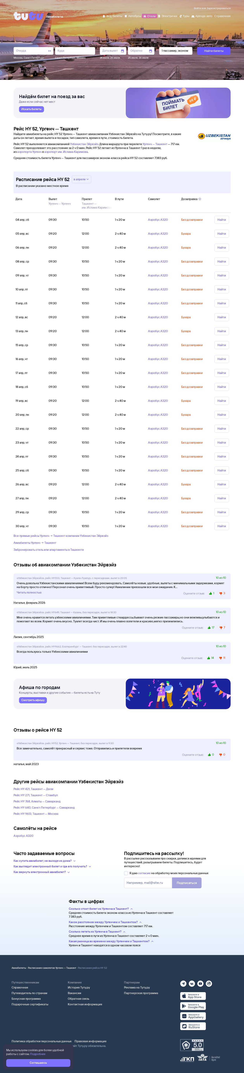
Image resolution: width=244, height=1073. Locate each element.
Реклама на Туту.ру (137, 987)
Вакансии (74, 993)
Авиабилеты (19, 967)
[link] (31, 109)
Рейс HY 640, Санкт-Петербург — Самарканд (44, 807)
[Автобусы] (132, 15)
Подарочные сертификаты (30, 1004)
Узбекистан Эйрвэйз (84, 144)
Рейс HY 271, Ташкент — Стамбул (36, 795)
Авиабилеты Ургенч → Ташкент (35, 543)
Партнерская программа (141, 993)
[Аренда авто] (201, 15)
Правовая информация (90, 1041)
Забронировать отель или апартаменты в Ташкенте (49, 549)
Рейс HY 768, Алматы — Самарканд (37, 801)
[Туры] (184, 15)
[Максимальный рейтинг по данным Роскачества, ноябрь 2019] (191, 1045)
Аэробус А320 (23, 836)
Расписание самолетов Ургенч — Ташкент (52, 967)
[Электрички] (167, 15)
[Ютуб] (200, 982)
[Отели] (149, 15)
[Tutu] (29, 16)
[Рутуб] (209, 982)
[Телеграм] (183, 982)
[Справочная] (222, 15)
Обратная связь (78, 998)
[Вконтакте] (192, 982)
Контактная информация (85, 1004)
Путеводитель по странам (29, 993)
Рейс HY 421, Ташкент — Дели (33, 789)
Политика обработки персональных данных (42, 1041)
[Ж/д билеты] (112, 15)
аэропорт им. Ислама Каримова (66, 152)
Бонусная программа (26, 998)
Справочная (20, 987)
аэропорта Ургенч (29, 152)
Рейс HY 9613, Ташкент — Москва (36, 814)
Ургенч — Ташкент (155, 144)
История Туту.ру (79, 987)
